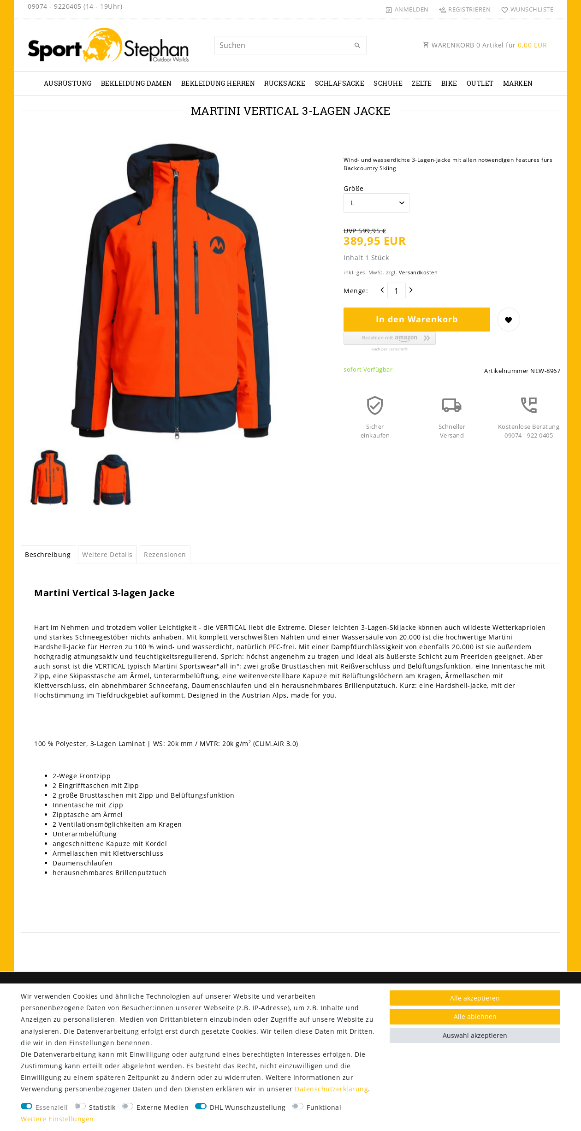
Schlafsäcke (340, 83)
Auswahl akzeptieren (475, 1035)
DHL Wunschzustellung (248, 1107)
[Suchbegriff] (290, 45)
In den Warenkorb (417, 319)
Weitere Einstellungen (57, 1118)
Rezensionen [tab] (165, 554)
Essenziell (52, 1107)
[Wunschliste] (525, 9)
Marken (518, 83)
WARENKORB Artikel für (485, 45)
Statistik (102, 1107)
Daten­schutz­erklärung (331, 1088)
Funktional (324, 1107)
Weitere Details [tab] (107, 554)
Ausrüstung (68, 83)
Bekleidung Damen (136, 83)
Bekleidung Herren (218, 83)
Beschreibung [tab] (48, 554)
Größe (354, 188)
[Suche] (357, 45)
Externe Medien (162, 1107)
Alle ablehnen (475, 1016)
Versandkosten (418, 272)
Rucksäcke (285, 83)
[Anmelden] (407, 9)
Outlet (480, 83)
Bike (449, 83)
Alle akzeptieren (475, 998)
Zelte (422, 83)
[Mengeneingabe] (396, 290)
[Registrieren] (465, 9)
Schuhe (388, 83)
